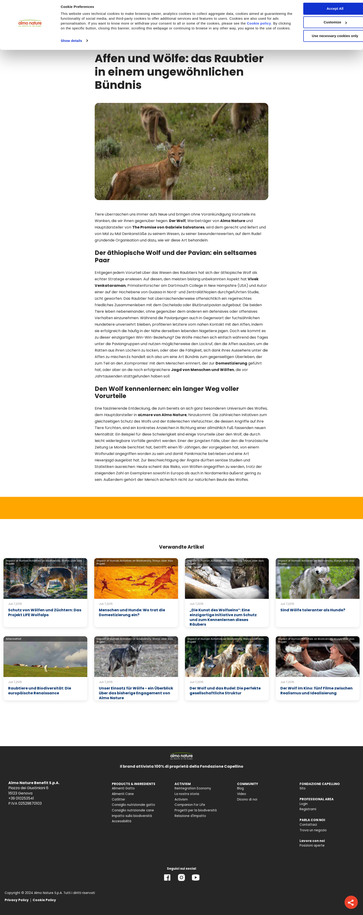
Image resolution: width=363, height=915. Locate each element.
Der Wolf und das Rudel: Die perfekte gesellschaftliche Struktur (225, 691)
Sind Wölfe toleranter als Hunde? (312, 610)
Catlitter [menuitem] (118, 799)
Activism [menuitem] (181, 799)
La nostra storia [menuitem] (187, 794)
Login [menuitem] (304, 804)
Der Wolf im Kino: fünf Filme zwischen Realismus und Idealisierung (316, 691)
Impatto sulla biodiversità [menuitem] (132, 816)
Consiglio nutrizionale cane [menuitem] (133, 810)
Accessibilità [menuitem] (121, 821)
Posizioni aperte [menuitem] (312, 845)
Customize (324, 25)
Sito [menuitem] (303, 788)
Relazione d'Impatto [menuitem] (190, 816)
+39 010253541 (21, 798)
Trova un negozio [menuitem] (313, 830)
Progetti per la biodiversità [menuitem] (196, 810)
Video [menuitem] (241, 794)
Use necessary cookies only (324, 39)
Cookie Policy (44, 900)
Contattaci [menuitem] (308, 824)
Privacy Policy (17, 900)
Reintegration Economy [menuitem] (193, 788)
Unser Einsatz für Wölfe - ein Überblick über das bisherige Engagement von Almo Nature (136, 693)
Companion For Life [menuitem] (190, 805)
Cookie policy (79, 31)
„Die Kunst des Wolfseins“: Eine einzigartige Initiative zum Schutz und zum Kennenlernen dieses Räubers (223, 617)
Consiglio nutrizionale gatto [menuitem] (133, 805)
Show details (71, 48)
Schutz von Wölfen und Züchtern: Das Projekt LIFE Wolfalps (44, 612)
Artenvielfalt (13, 639)
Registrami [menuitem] (308, 809)
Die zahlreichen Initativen (235, 414)
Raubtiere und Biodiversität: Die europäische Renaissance (39, 691)
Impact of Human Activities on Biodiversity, (33, 561)
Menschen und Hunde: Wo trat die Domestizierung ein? (132, 612)
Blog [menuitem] (240, 788)
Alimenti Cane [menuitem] (123, 794)
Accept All (324, 11)
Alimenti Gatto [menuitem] (123, 788)
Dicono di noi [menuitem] (247, 799)
